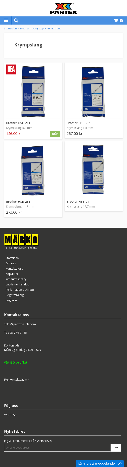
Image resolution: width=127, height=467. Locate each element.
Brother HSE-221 (79, 123)
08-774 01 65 (18, 333)
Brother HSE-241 (79, 201)
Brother (24, 28)
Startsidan (10, 28)
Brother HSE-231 (18, 201)
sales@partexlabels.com (20, 324)
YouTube (10, 415)
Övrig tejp (38, 28)
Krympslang (54, 28)
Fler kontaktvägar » (16, 379)
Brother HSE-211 (18, 123)
